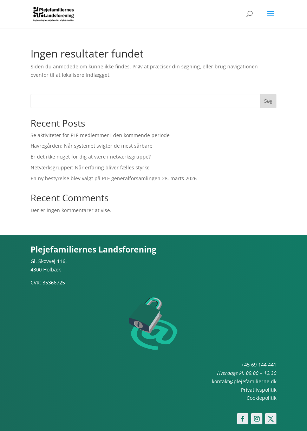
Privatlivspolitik (258, 389)
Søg (268, 100)
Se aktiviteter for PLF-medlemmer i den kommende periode (100, 135)
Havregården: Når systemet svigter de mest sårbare (91, 145)
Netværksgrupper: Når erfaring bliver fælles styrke (90, 167)
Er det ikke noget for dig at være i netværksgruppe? (91, 156)
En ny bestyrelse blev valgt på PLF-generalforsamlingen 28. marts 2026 (114, 178)
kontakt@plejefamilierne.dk (244, 381)
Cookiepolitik (261, 398)
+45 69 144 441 (258, 364)
